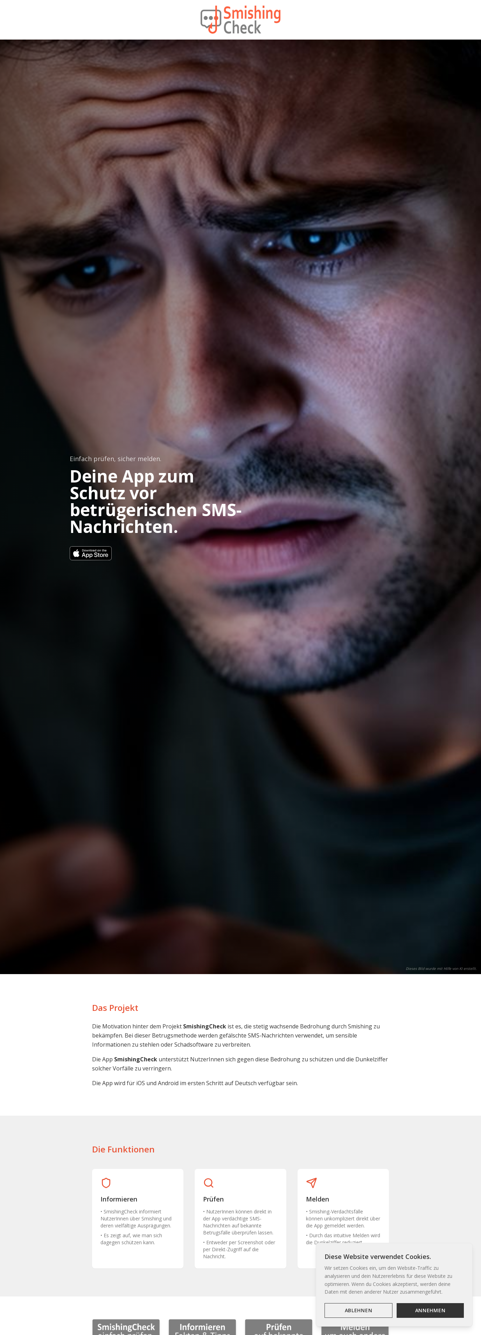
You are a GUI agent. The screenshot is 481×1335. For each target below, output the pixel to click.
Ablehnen (358, 1310)
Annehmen (430, 1310)
